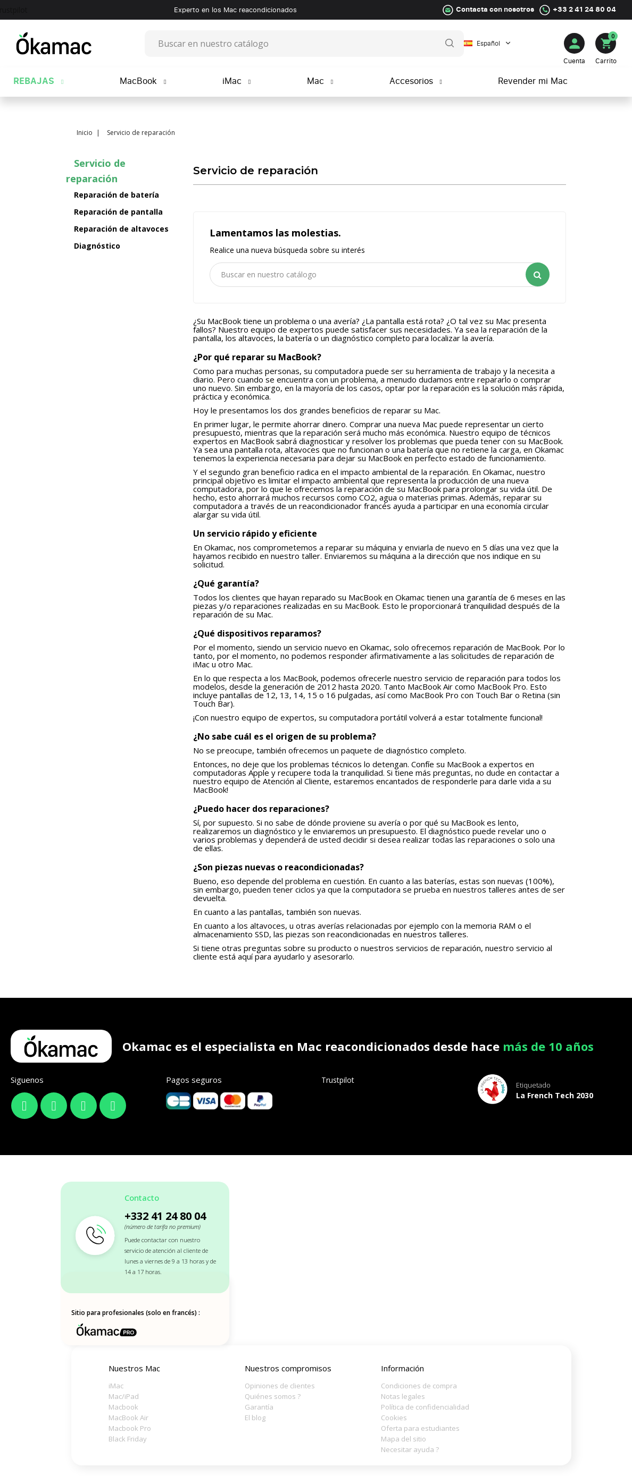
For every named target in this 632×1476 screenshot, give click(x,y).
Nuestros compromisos (288, 1368)
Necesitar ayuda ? (410, 1449)
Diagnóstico (97, 246)
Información (402, 1368)
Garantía (259, 1407)
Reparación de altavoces (121, 229)
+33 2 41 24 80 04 (584, 9)
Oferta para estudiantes (417, 1428)
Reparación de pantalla (118, 212)
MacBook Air (128, 1417)
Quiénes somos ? (273, 1396)
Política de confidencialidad (417, 1407)
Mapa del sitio (403, 1439)
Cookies (394, 1417)
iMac (116, 1385)
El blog (255, 1417)
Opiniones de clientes (280, 1385)
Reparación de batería (116, 195)
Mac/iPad (124, 1396)
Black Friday (128, 1439)
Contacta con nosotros (495, 9)
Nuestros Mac (134, 1368)
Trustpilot (337, 1080)
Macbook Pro (130, 1428)
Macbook (123, 1407)
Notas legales (403, 1396)
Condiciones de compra (417, 1385)
